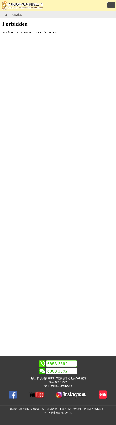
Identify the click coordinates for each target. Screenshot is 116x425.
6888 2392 (61, 382)
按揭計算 (16, 14)
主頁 (4, 14)
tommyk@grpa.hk (61, 385)
